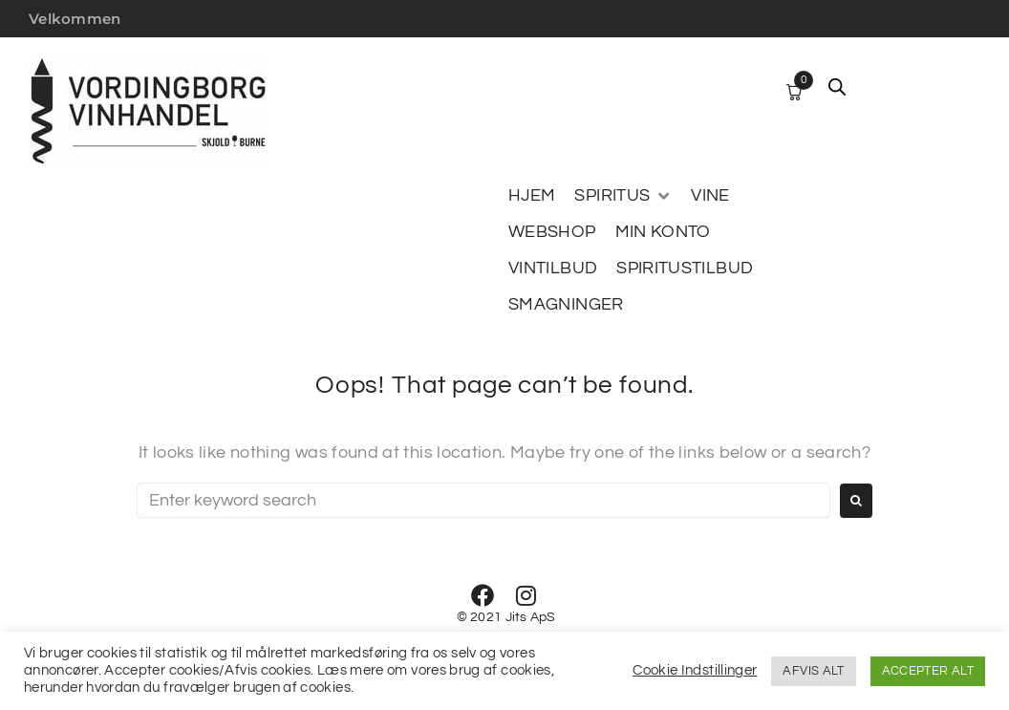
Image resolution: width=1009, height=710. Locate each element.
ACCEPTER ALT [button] (928, 671)
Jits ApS (530, 617)
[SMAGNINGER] (566, 305)
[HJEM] (532, 196)
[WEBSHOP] (552, 232)
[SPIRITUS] (623, 196)
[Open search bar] (837, 87)
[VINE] (710, 196)
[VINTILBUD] (553, 268)
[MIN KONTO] (663, 232)
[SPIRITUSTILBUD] (684, 268)
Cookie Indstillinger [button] (695, 670)
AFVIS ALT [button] (813, 671)
